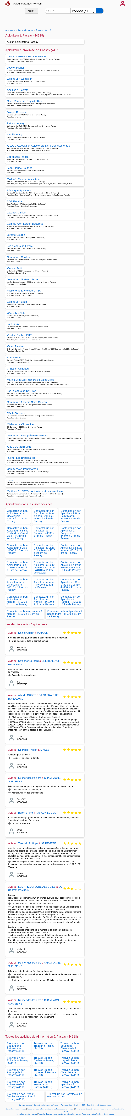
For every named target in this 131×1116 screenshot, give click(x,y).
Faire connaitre (66, 1105)
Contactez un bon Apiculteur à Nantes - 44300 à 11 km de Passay (24, 614)
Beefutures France (18, 157)
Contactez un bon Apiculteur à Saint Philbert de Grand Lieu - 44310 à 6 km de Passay (17, 533)
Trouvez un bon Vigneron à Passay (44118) (45, 1072)
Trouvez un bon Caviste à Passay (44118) (44, 1060)
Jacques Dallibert (17, 213)
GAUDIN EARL (16, 313)
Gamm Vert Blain (17, 302)
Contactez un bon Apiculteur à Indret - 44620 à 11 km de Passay (44, 583)
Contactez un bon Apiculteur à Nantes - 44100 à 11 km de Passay (44, 600)
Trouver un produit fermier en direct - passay (98, 1114)
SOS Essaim (14, 201)
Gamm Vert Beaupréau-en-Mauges (27, 435)
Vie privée (76, 1105)
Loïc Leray (13, 324)
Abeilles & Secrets (17, 90)
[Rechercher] (100, 11)
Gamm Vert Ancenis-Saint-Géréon (27, 402)
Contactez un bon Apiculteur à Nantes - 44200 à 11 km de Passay (71, 600)
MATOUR (42, 632)
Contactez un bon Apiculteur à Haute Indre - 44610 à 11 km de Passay (71, 549)
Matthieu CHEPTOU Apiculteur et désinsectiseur (35, 491)
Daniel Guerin (26, 632)
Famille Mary (14, 135)
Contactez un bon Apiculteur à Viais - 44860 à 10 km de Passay (18, 549)
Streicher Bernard (28, 660)
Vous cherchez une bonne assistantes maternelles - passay (59, 1114)
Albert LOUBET (27, 695)
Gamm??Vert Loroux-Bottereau (25, 224)
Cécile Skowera (16, 413)
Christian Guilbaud (18, 369)
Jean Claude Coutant (19, 168)
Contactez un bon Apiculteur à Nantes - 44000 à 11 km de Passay (17, 600)
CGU (83, 1105)
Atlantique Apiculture (19, 190)
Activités (32, 11)
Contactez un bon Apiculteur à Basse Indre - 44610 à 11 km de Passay (64, 614)
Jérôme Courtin (16, 235)
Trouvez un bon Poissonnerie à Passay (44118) (16, 1084)
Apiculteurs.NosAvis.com (27, 3)
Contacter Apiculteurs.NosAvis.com (46, 1105)
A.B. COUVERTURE (19, 447)
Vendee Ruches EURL (20, 335)
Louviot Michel (15, 68)
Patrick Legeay (15, 123)
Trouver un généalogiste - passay (87, 1109)
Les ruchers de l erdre (20, 246)
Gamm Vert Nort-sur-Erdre (22, 279)
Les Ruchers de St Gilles (21, 391)
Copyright (90, 1105)
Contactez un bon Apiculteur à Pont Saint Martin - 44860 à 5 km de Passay (71, 516)
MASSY (45, 749)
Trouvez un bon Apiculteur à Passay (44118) (70, 1084)
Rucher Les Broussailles (21, 458)
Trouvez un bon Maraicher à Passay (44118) (43, 1084)
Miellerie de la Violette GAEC (24, 291)
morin (10, 480)
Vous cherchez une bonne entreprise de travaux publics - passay (50, 1109)
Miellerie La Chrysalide (20, 424)
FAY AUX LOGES (46, 812)
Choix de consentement (103, 1105)
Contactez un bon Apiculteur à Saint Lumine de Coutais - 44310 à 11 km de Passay (45, 567)
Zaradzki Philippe (28, 843)
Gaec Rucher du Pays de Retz (25, 101)
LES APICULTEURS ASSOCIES (37, 886)
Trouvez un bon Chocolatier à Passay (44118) (70, 1072)
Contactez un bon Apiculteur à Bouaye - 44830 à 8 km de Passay (44, 532)
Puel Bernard (14, 357)
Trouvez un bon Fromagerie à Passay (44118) (16, 1072)
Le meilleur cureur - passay (16, 1109)
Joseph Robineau (17, 112)
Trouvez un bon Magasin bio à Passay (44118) (70, 1060)
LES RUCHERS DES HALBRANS (27, 56)
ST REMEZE (48, 843)
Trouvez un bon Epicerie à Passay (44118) (17, 1060)
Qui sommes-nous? (26, 1105)
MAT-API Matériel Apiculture (23, 179)
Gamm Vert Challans (19, 257)
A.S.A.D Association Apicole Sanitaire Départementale (38, 146)
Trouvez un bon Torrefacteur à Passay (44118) (64, 1095)
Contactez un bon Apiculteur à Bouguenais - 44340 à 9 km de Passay (71, 533)
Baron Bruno (25, 812)
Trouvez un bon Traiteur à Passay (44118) (44, 1046)
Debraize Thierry (27, 749)
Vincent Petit (14, 268)
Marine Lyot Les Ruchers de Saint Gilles (30, 380)
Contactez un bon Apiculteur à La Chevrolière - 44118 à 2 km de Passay (17, 516)
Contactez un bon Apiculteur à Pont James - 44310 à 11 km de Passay (71, 566)
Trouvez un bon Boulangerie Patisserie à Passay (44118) (16, 1047)
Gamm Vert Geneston (19, 79)
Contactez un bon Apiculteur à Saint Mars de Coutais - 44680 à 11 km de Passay (71, 584)
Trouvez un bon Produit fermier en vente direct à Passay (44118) (21, 1096)
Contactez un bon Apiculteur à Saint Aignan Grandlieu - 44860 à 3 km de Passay (45, 516)
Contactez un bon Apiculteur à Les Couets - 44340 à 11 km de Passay (17, 566)
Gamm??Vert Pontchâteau (22, 469)
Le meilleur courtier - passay (27, 1114)
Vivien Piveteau (16, 346)
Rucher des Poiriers (29, 777)
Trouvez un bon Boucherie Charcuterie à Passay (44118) (70, 1047)
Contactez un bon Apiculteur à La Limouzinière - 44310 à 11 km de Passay (17, 584)
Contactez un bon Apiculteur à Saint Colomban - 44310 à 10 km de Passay (44, 550)
